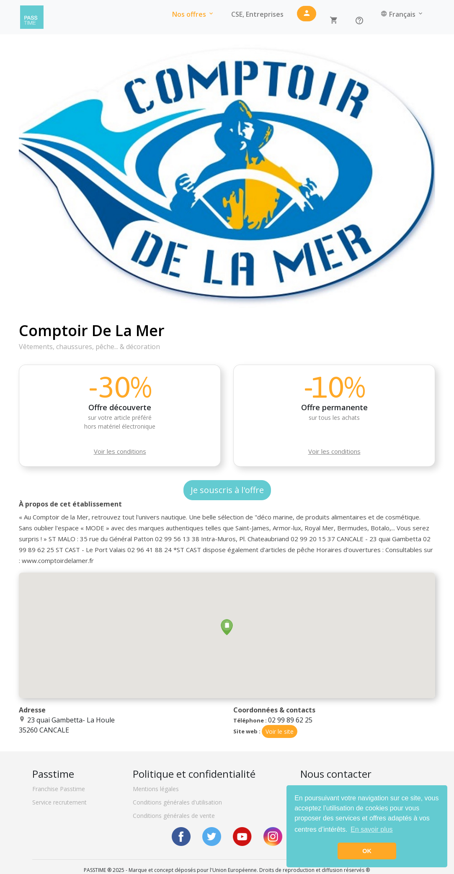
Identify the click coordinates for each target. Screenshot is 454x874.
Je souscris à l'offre (227, 490)
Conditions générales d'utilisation (177, 802)
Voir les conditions (120, 451)
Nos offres (193, 14)
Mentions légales (156, 789)
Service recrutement (59, 802)
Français (402, 14)
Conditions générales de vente (174, 816)
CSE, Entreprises (257, 14)
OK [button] (366, 851)
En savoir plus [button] (372, 829)
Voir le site (280, 731)
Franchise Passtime (58, 789)
